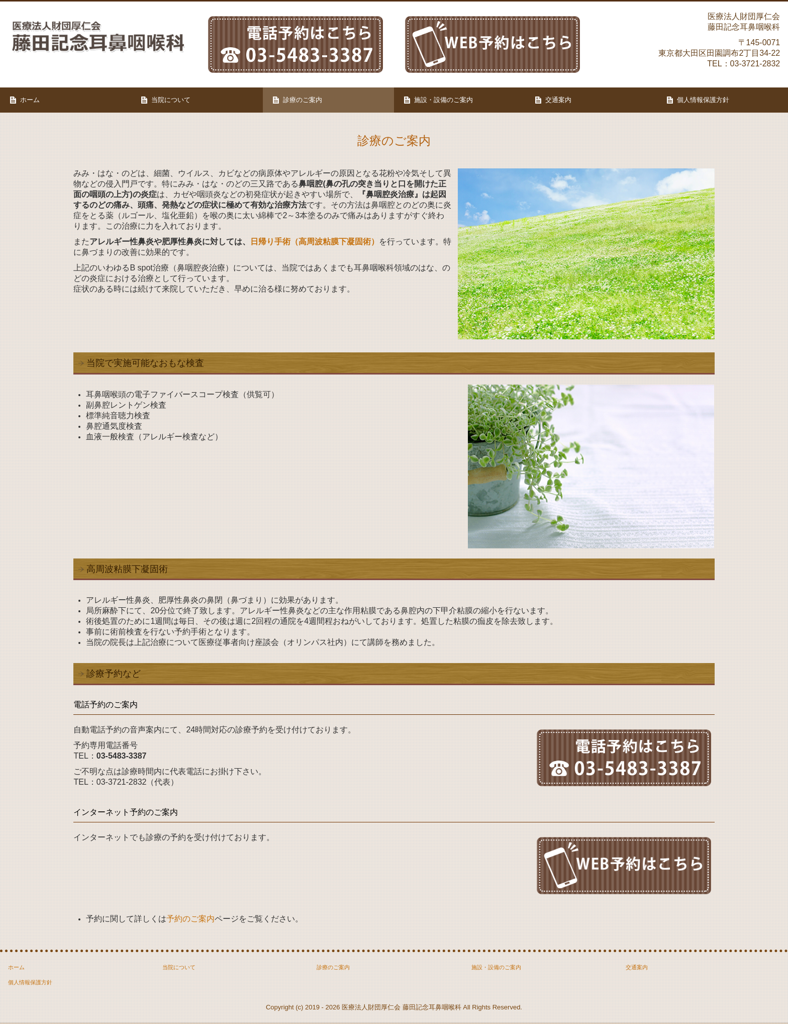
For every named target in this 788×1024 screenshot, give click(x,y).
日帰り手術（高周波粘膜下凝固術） (314, 241)
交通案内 (558, 100)
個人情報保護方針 (703, 100)
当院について (170, 100)
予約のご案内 (190, 918)
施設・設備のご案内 (443, 100)
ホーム (30, 100)
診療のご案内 (302, 100)
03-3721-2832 (755, 63)
